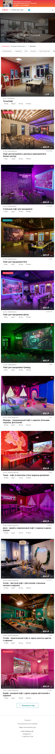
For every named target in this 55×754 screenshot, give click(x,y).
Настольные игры (44, 51)
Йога (26, 51)
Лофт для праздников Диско (16, 314)
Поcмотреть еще (27, 705)
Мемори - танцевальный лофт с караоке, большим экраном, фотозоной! (26, 421)
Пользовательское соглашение (27, 724)
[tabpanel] (27, 77)
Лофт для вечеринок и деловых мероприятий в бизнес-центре (24, 155)
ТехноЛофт (8, 101)
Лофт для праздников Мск (15, 262)
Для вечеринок (7, 51)
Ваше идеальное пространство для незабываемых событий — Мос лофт (25, 2)
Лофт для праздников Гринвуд (17, 367)
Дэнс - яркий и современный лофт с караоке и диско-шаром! (27, 529)
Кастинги (33, 51)
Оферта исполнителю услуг (27, 727)
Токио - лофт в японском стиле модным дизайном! (26, 475)
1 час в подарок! (24, 5)
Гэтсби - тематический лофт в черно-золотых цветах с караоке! (27, 639)
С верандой (18, 51)
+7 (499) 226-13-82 (16, 10)
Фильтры (32, 46)
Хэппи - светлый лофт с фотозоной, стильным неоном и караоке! (24, 584)
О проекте (27, 720)
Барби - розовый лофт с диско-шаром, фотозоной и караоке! (26, 694)
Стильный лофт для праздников (17, 209)
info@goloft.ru (27, 734)
